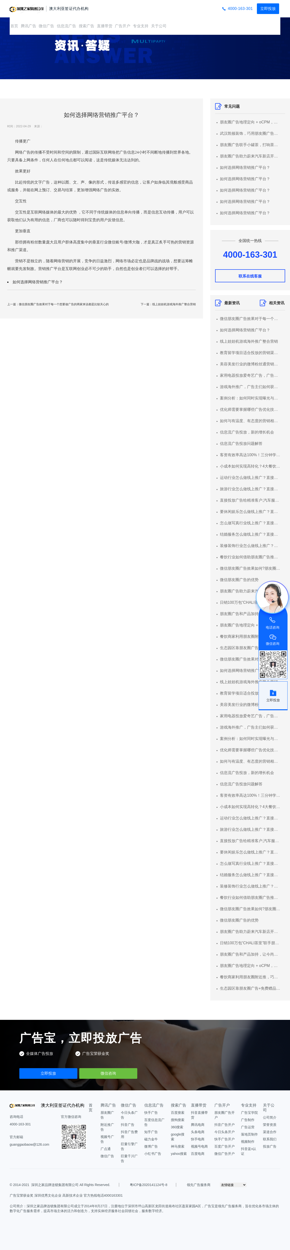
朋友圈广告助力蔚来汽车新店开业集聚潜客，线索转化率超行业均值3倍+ (250, 156)
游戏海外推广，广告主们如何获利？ (250, 387)
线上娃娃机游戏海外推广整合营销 (249, 341)
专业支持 (140, 26)
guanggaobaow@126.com (29, 1144)
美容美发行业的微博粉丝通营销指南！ (250, 364)
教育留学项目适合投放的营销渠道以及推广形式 (250, 353)
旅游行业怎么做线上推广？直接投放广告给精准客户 (250, 489)
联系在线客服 (250, 276)
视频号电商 (199, 1146)
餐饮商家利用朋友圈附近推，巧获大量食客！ (250, 636)
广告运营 (247, 1127)
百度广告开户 (224, 1146)
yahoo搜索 (179, 1154)
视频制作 (247, 1141)
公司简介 (269, 1117)
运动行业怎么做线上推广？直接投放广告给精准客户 (250, 478)
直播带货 (104, 26)
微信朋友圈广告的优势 (239, 580)
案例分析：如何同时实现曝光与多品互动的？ (250, 398)
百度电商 (197, 1154)
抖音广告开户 (224, 1125)
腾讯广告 (28, 26)
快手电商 (197, 1139)
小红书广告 (152, 1154)
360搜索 (177, 1127)
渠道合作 (269, 1132)
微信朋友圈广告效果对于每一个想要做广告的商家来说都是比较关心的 (250, 319)
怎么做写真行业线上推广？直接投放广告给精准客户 (250, 523)
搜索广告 (86, 26)
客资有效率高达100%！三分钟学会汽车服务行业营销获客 (250, 455)
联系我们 (269, 1139)
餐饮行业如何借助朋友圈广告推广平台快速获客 (250, 557)
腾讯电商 (197, 1125)
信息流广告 (66, 26)
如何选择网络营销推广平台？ (38, 282)
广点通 (106, 1149)
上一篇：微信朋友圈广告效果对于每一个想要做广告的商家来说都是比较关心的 (58, 304)
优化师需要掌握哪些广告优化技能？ (250, 409)
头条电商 (197, 1132)
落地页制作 (249, 1134)
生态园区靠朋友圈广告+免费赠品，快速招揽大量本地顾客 (250, 648)
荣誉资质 (269, 1125)
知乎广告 (151, 1132)
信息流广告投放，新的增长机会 (247, 432)
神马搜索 (177, 1146)
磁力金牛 (151, 1139)
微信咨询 (108, 1073)
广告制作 (247, 1120)
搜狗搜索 (177, 1120)
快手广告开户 (224, 1139)
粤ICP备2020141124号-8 (148, 1185)
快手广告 (151, 1113)
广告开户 (122, 26)
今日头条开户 (224, 1132)
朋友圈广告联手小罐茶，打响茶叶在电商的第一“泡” (250, 145)
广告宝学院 (249, 1113)
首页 (14, 26)
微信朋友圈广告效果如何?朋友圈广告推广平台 (250, 568)
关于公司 (159, 26)
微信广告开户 (224, 1154)
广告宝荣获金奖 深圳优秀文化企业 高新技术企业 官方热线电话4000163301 (66, 1195)
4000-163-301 (240, 9)
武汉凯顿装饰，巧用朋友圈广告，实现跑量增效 (250, 133)
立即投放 (268, 9)
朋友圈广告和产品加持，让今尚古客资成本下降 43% (250, 614)
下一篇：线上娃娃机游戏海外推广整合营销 (168, 304)
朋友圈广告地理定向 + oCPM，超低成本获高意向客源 (250, 122)
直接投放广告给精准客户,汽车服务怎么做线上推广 (250, 500)
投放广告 (269, 1146)
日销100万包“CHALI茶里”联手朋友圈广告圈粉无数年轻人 (250, 602)
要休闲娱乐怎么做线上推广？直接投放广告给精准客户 (250, 512)
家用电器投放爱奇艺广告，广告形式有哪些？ (250, 375)
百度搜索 (177, 1113)
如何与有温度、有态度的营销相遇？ (250, 421)
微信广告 (46, 26)
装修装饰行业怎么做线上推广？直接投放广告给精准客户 (250, 546)
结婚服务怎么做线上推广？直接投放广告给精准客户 (250, 534)
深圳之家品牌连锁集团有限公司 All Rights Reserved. (70, 1185)
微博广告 (151, 1146)
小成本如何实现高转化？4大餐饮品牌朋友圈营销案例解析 (250, 466)
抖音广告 (127, 1125)
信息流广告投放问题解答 (241, 443)
